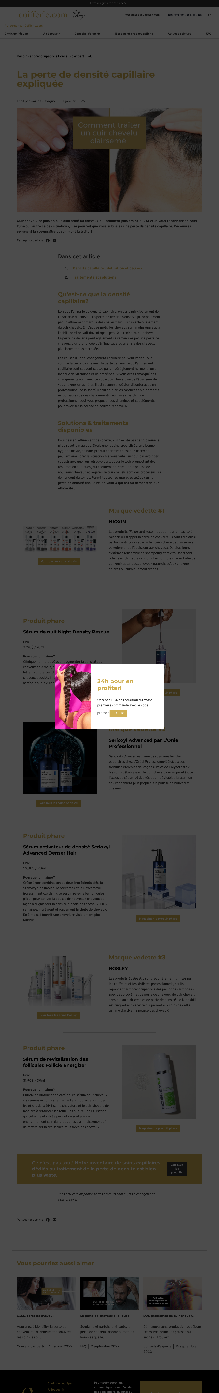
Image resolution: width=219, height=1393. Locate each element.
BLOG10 (118, 713)
